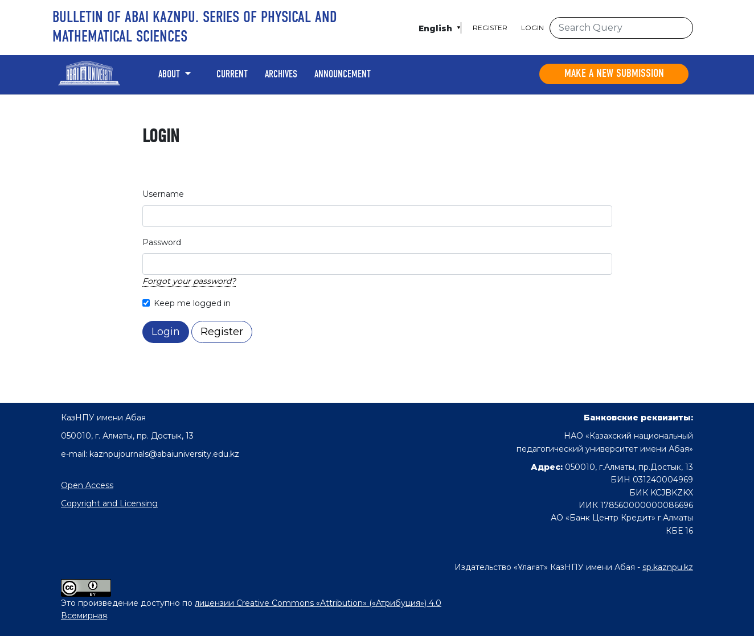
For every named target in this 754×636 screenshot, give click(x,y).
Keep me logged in (192, 303)
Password (161, 242)
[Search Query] (621, 28)
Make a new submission (614, 74)
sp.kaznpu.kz (667, 567)
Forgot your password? (189, 281)
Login (532, 27)
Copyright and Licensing (109, 503)
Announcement (342, 74)
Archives (281, 74)
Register (490, 27)
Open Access (87, 485)
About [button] (170, 74)
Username (163, 194)
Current (232, 74)
